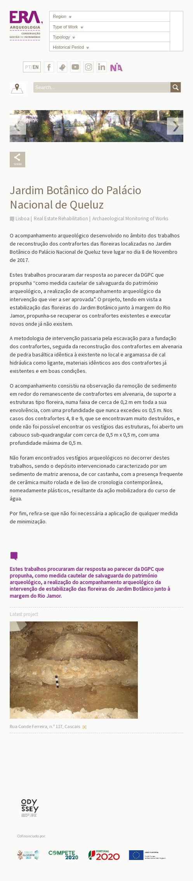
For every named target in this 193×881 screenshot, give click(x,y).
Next (175, 126)
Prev (18, 126)
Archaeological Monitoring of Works (130, 218)
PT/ (31, 67)
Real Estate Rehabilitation (61, 218)
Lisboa (23, 218)
